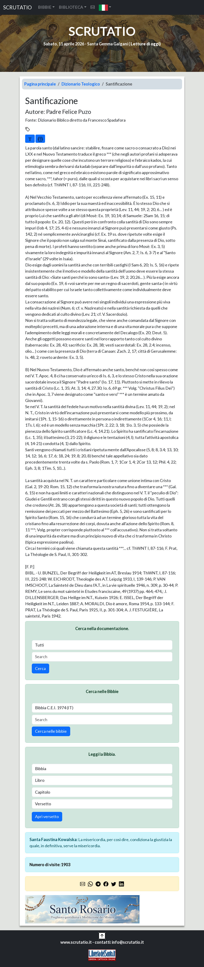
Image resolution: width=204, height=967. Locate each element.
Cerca (40, 668)
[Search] (102, 657)
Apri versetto (47, 816)
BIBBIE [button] (44, 7)
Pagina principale (40, 83)
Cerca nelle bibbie (51, 731)
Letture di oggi (145, 43)
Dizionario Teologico (81, 83)
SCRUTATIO (17, 7)
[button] (105, 7)
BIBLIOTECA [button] (71, 7)
